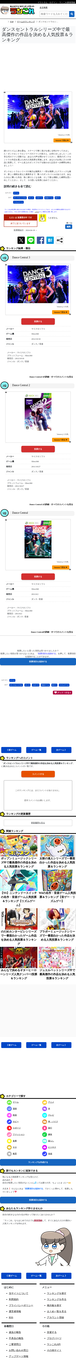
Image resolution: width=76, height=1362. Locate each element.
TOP (12, 22)
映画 (12, 1115)
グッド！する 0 (62, 692)
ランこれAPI (54, 1344)
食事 (12, 1141)
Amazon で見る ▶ (62, 140)
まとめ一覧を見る (56, 1311)
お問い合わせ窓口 (18, 1350)
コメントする (38, 774)
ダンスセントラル (20, 198)
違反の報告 (15, 1332)
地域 (47, 1154)
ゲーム (16, 193)
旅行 (47, 1128)
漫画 (12, 1108)
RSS (11, 1317)
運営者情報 (15, 1311)
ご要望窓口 (15, 1344)
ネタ (12, 1147)
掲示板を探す (54, 1305)
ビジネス (49, 1147)
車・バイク (50, 1121)
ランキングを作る (56, 1299)
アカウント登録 (55, 1317)
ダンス (31, 198)
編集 (69, 226)
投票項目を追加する (38, 1200)
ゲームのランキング (26, 22)
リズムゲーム (18, 202)
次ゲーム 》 (61, 750)
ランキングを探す (56, 1293)
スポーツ (39, 198)
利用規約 (14, 1299)
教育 (12, 1154)
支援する (52, 1332)
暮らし (48, 1141)
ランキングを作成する (38, 1162)
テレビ (48, 1115)
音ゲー (57, 198)
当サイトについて (18, 1293)
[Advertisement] (38, 68)
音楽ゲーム (49, 198)
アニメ (48, 1102)
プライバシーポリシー (21, 1305)
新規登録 (38, 1220)
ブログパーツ (54, 1338)
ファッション (16, 1134)
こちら (37, 211)
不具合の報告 (16, 1338)
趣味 (47, 1134)
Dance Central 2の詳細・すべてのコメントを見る (51, 504)
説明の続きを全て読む (17, 186)
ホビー (13, 1121)
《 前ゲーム (11, 750)
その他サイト (54, 1350)
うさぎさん (53, 218)
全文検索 (44, 7)
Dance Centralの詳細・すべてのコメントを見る (52, 632)
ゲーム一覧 (36, 750)
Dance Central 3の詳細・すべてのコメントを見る (51, 377)
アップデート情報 (18, 1356)
